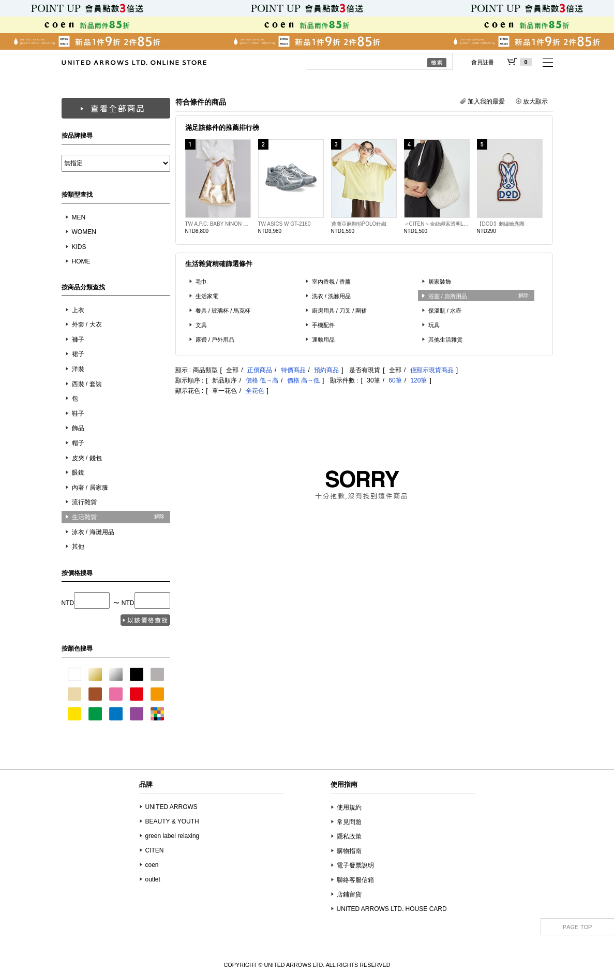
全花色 (255, 390)
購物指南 (349, 851)
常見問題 (349, 822)
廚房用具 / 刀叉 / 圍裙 (339, 310)
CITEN (154, 850)
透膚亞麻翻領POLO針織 (359, 224)
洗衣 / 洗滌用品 (331, 296)
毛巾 (201, 281)
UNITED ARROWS (171, 807)
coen (152, 865)
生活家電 (207, 296)
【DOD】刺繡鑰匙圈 (501, 224)
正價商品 (259, 370)
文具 (201, 325)
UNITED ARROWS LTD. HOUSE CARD (392, 909)
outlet (152, 879)
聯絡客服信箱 (355, 880)
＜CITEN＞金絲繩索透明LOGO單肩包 (437, 224)
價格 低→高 (262, 380)
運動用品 (323, 339)
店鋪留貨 (349, 894)
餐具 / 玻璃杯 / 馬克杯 (223, 310)
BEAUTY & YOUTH (172, 821)
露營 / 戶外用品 (215, 339)
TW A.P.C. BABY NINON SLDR (218, 224)
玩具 (434, 325)
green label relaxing (172, 836)
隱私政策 (349, 836)
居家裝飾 (439, 281)
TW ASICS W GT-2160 (284, 224)
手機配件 (323, 325)
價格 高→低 (303, 380)
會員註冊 (482, 62)
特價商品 (293, 370)
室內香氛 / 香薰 (331, 281)
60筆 (394, 380)
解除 (159, 516)
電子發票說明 (355, 865)
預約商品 (326, 370)
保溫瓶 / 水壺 (445, 310)
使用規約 (349, 807)
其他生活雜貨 (445, 339)
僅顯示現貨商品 (432, 370)
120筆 (418, 380)
